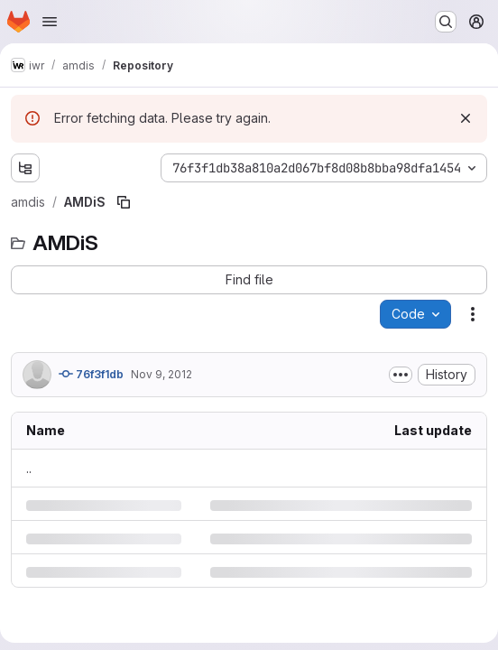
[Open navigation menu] (49, 21)
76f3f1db (91, 374)
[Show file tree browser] (25, 167)
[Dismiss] (465, 118)
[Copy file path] (123, 202)
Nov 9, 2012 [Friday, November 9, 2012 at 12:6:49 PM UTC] (161, 374)
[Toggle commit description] (400, 375)
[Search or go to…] (445, 21)
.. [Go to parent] (29, 468)
